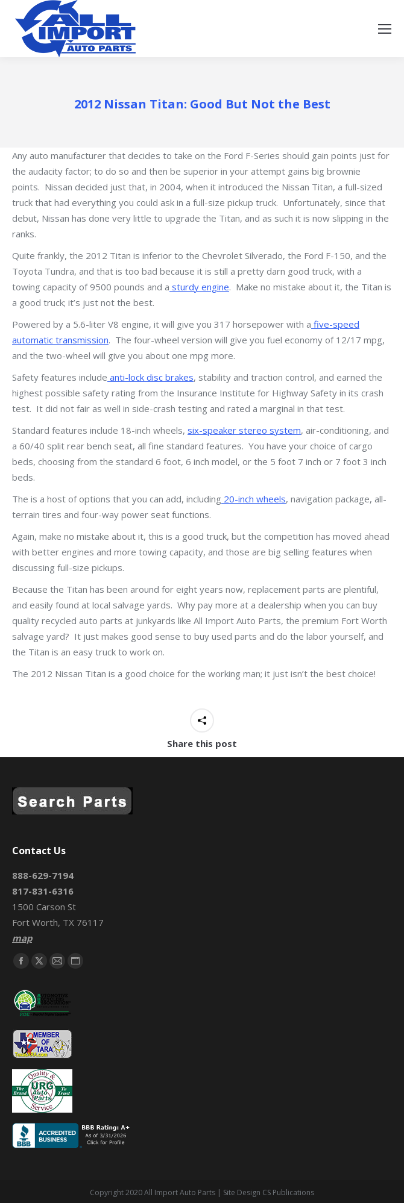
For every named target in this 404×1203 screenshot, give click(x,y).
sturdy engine (199, 287)
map (22, 938)
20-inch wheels (253, 499)
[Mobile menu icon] (384, 29)
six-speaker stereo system (244, 430)
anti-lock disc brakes (150, 377)
